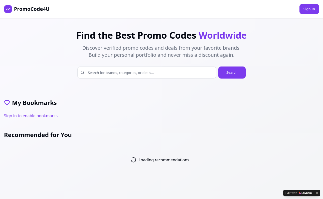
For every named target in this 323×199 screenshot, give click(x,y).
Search (232, 72)
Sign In (309, 9)
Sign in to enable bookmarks (31, 115)
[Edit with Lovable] (298, 193)
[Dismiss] (317, 193)
